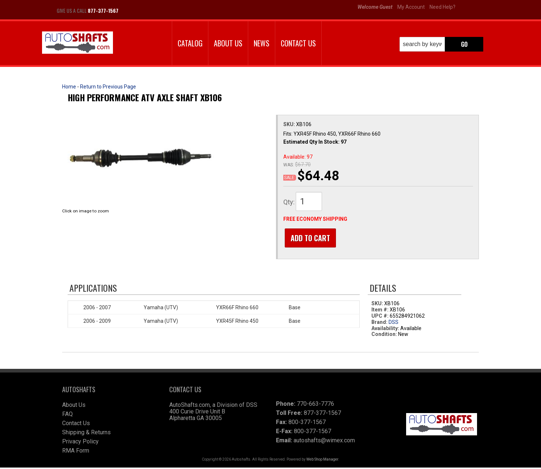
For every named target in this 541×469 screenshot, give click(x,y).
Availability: (385, 330)
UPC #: (380, 317)
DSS (393, 323)
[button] (441, 44)
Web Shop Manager (322, 461)
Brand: (379, 323)
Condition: (384, 335)
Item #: (380, 311)
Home (69, 87)
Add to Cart (309, 237)
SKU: (289, 124)
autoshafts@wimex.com (324, 441)
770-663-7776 (315, 405)
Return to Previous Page (108, 87)
